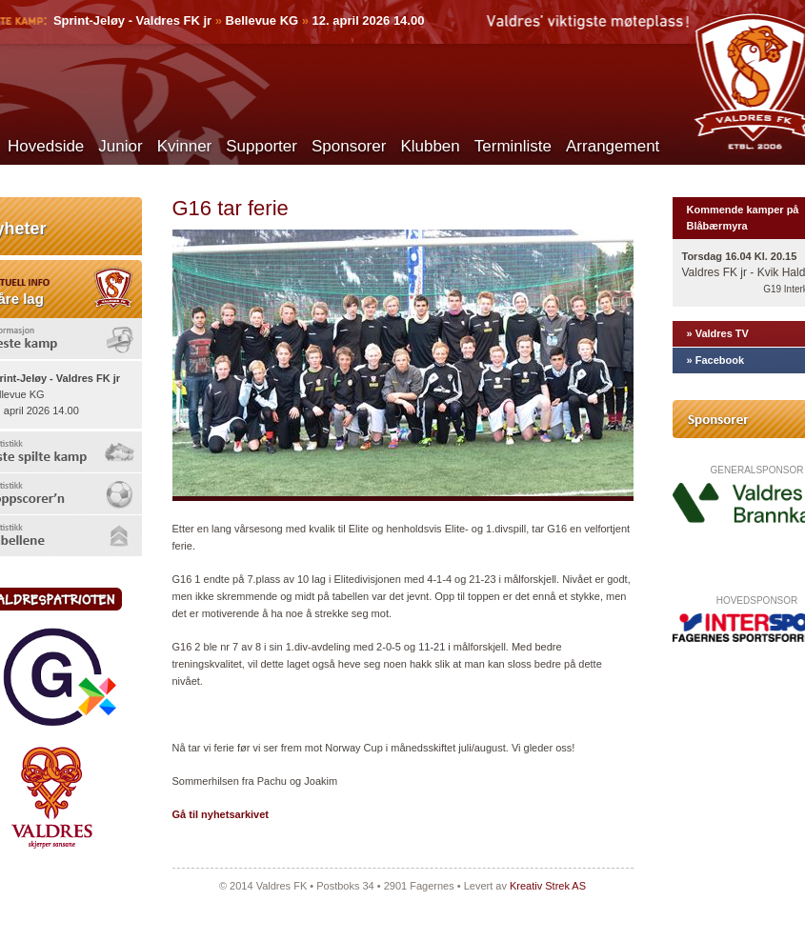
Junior (120, 146)
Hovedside (46, 146)
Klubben (429, 146)
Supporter (261, 146)
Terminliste (513, 146)
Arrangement (612, 146)
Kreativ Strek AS (548, 885)
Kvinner (184, 146)
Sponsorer (349, 146)
